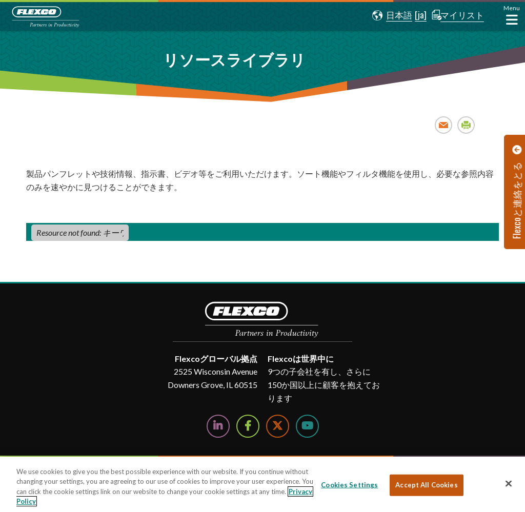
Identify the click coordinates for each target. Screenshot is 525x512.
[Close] (508, 483)
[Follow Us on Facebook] (247, 426)
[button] (388, 15)
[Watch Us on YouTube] (307, 426)
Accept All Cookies (426, 485)
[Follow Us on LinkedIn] (218, 426)
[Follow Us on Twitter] (277, 426)
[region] (262, 484)
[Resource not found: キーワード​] (80, 232)
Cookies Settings (349, 485)
